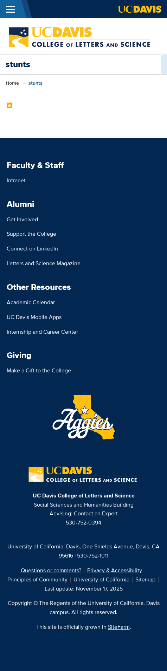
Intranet (16, 180)
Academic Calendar (31, 302)
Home (12, 82)
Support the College (31, 234)
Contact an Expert (96, 513)
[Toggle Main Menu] (10, 9)
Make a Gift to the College (39, 370)
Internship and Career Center (42, 332)
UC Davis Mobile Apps (34, 317)
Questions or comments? (51, 570)
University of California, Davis (43, 546)
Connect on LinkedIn (32, 249)
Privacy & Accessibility (114, 570)
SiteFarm (119, 627)
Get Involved (22, 219)
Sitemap (145, 579)
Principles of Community (37, 579)
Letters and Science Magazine (44, 263)
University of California (101, 579)
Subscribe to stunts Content (9, 105)
